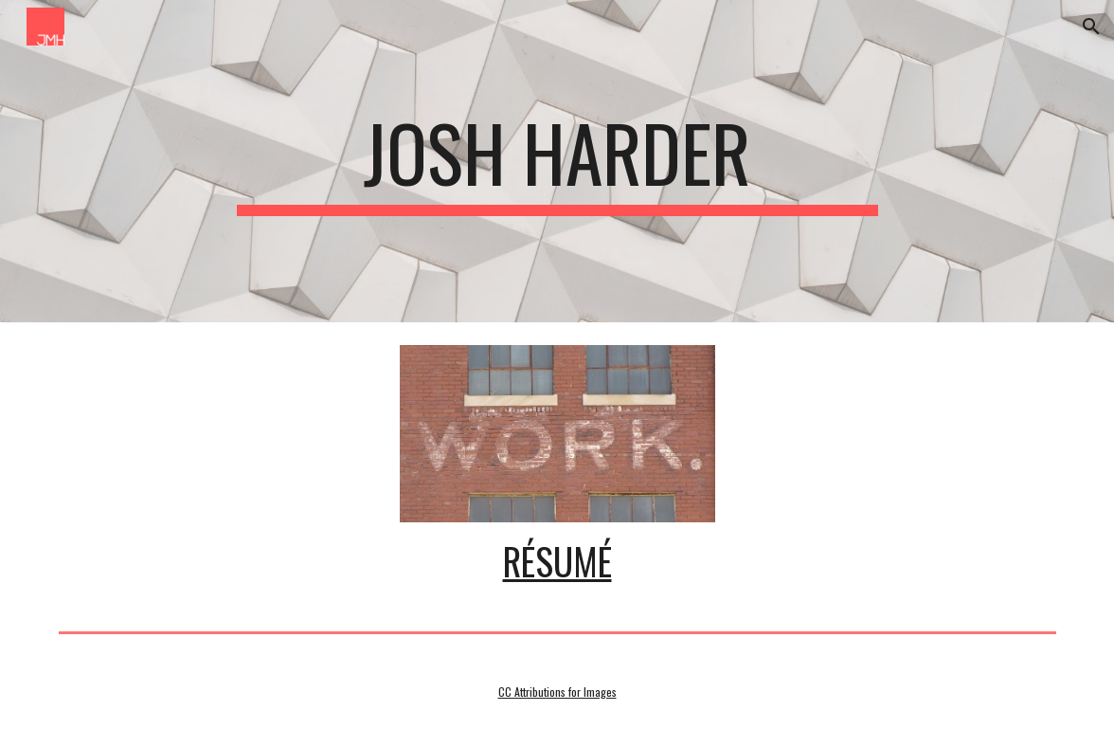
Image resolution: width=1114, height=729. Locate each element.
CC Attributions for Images (557, 691)
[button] (1091, 26)
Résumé (557, 561)
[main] (557, 161)
